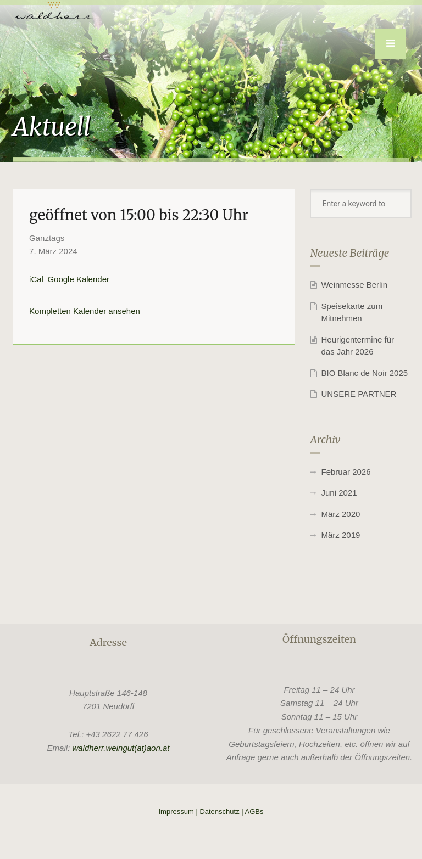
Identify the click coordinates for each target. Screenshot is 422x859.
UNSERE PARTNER (358, 393)
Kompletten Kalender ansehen (84, 311)
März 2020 (340, 514)
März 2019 (340, 535)
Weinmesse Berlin (354, 284)
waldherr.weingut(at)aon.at (120, 748)
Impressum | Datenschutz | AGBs (211, 811)
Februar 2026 (345, 471)
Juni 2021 (339, 492)
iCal (36, 279)
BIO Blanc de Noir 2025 (364, 373)
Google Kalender (78, 279)
